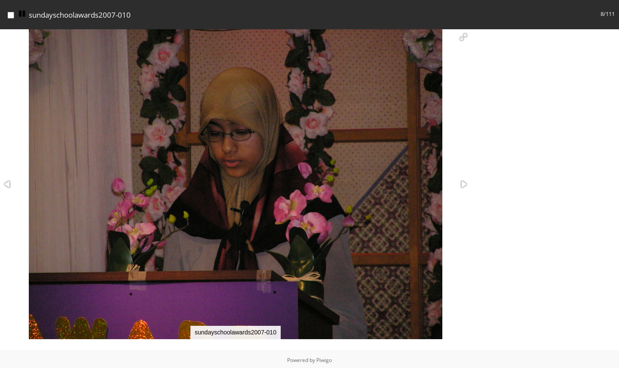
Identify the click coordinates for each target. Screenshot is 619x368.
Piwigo (324, 358)
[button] (463, 35)
